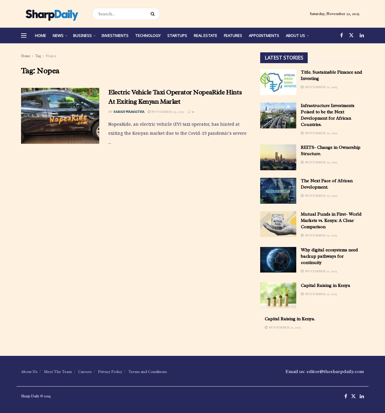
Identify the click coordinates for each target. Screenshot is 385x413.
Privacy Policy (110, 371)
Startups (177, 35)
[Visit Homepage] (51, 14)
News (58, 35)
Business (82, 35)
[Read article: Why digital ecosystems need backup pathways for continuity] (278, 260)
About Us (295, 35)
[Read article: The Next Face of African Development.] (278, 191)
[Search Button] (154, 14)
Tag (38, 56)
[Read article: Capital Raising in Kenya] (278, 295)
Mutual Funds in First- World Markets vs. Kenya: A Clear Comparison (331, 220)
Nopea (51, 56)
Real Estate (205, 35)
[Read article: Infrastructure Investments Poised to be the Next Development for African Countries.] (278, 115)
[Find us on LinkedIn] (362, 35)
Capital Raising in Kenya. (290, 319)
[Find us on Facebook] (341, 35)
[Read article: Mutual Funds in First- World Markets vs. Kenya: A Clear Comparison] (278, 224)
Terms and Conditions (147, 371)
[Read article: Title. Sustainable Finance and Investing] (278, 82)
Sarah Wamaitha (128, 111)
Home (40, 35)
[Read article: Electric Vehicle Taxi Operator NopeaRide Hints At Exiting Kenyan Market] (60, 116)
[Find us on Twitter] (351, 35)
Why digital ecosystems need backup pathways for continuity (329, 256)
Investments (114, 35)
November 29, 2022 (166, 111)
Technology (148, 35)
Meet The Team (58, 371)
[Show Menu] (23, 35)
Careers (85, 371)
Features (233, 35)
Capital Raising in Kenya (325, 285)
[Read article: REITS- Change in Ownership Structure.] (278, 157)
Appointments (264, 35)
